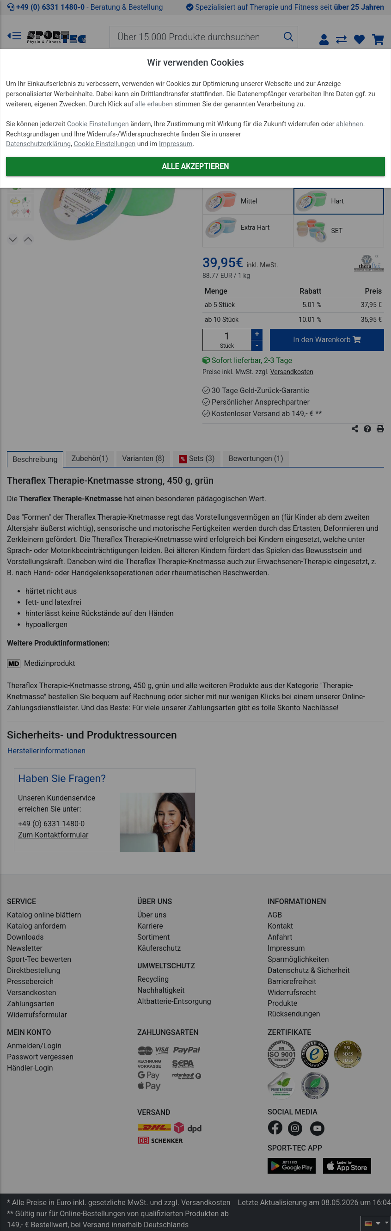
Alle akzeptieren (195, 166)
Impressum (175, 144)
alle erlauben (153, 104)
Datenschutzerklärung (38, 144)
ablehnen (349, 124)
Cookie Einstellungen (98, 124)
